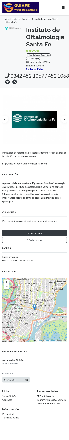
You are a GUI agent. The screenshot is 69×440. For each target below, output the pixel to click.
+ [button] (7, 282)
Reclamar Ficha (34, 69)
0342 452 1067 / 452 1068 (37, 76)
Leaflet (39, 341)
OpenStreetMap (51, 341)
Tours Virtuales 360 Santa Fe (51, 399)
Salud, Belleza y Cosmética (44, 19)
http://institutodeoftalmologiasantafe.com (24, 163)
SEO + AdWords (45, 396)
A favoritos (34, 239)
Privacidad (8, 413)
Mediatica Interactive (48, 403)
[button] (14, 81)
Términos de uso (10, 417)
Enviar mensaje (34, 232)
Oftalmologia (11, 22)
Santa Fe (16, 19)
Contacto (7, 399)
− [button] (7, 287)
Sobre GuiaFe (9, 396)
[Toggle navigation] (63, 7)
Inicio (7, 19)
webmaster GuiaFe (13, 360)
